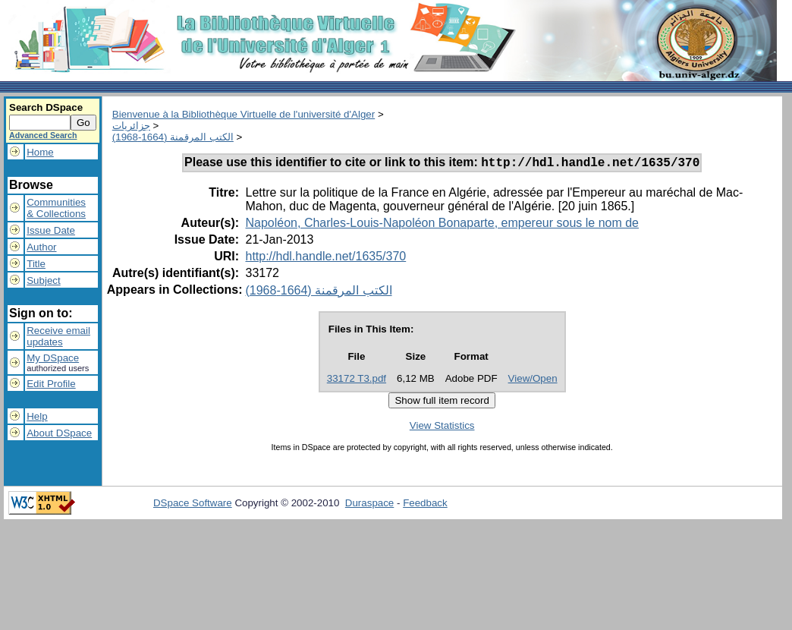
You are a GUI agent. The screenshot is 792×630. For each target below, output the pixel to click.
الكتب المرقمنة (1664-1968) (173, 137)
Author (41, 247)
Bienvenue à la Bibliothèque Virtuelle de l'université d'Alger (243, 114)
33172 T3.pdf (356, 380)
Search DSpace (46, 107)
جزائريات (131, 125)
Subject (43, 280)
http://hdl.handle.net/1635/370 (325, 258)
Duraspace (369, 505)
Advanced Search (43, 135)
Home (40, 152)
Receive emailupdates (58, 336)
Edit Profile (51, 383)
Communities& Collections (56, 208)
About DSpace (59, 433)
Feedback (425, 505)
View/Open (533, 380)
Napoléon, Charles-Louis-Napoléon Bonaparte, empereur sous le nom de (442, 225)
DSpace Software (192, 505)
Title (36, 263)
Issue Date (51, 230)
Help (37, 416)
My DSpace (53, 358)
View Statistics (442, 427)
